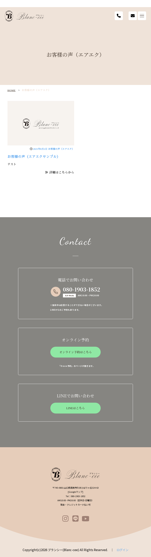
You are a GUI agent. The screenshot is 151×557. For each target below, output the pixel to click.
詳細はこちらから (61, 172)
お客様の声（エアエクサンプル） (33, 157)
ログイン (122, 550)
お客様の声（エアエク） (61, 149)
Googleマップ (75, 491)
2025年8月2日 (40, 149)
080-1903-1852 (81, 289)
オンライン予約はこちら (75, 352)
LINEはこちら (75, 408)
